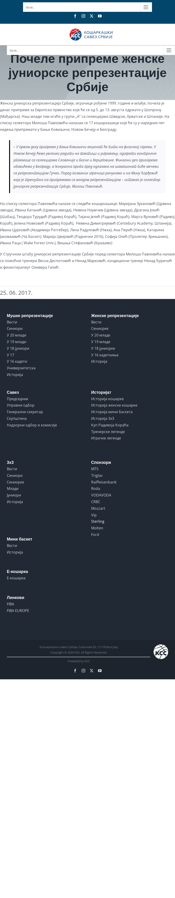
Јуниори (14, 495)
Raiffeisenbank (103, 482)
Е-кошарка (16, 577)
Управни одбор (20, 405)
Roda (95, 488)
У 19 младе (100, 341)
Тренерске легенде (108, 431)
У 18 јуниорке (103, 348)
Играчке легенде (106, 438)
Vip (94, 514)
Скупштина (17, 418)
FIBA (10, 604)
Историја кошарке (107, 398)
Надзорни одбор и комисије (32, 425)
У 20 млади (16, 335)
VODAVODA (101, 495)
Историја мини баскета (112, 411)
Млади (12, 488)
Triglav (97, 475)
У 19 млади (16, 341)
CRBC (95, 501)
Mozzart (98, 508)
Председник (17, 398)
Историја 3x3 (102, 418)
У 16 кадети (17, 361)
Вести (12, 322)
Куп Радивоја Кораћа (110, 425)
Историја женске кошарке (114, 405)
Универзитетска (21, 367)
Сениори (15, 328)
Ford (95, 534)
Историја (15, 374)
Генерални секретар (25, 411)
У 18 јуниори (18, 348)
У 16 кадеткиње (104, 354)
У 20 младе (100, 335)
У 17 (10, 354)
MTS (94, 468)
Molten (97, 527)
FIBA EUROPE (18, 610)
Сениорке (99, 328)
